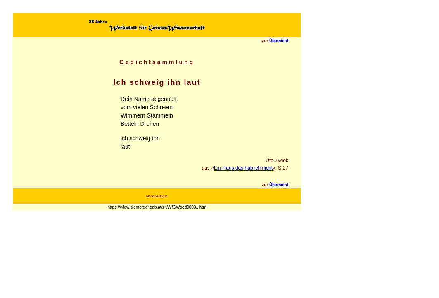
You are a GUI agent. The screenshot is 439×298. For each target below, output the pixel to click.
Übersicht (278, 40)
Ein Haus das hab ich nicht (243, 168)
